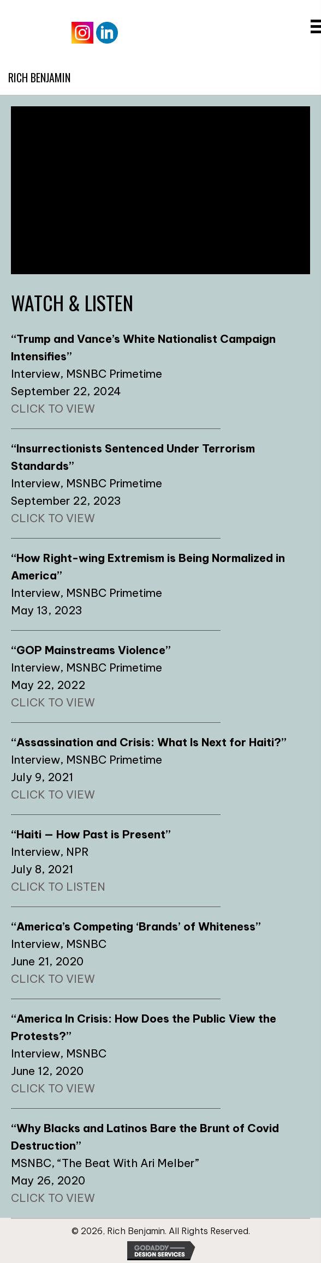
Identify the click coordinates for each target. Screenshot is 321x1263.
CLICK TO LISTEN (58, 886)
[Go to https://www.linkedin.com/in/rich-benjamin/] (107, 33)
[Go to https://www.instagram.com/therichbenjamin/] (82, 33)
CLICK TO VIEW (53, 408)
